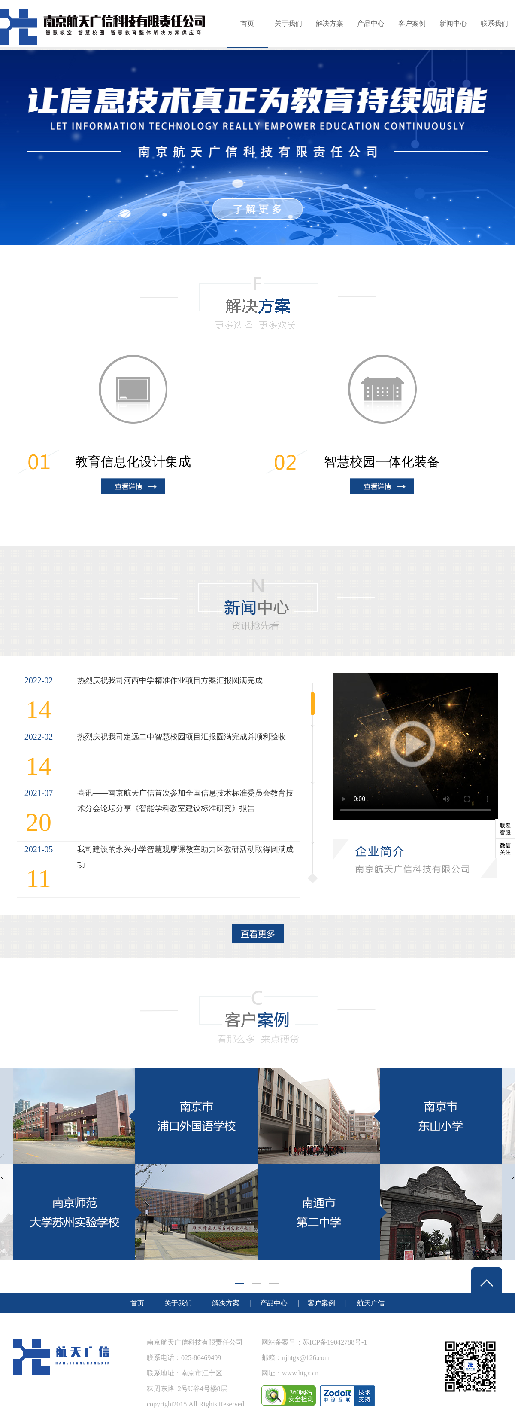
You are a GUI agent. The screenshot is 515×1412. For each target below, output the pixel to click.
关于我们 (288, 23)
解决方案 (329, 23)
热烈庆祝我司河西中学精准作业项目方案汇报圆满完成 (170, 680)
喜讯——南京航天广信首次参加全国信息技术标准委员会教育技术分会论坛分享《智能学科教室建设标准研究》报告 (185, 801)
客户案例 (412, 23)
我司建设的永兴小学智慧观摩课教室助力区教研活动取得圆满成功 (185, 857)
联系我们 (494, 23)
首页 (247, 23)
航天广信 (371, 1303)
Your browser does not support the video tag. (415, 746)
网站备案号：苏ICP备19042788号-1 (314, 1342)
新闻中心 (453, 23)
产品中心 (371, 23)
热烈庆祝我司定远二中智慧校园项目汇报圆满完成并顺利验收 (181, 736)
